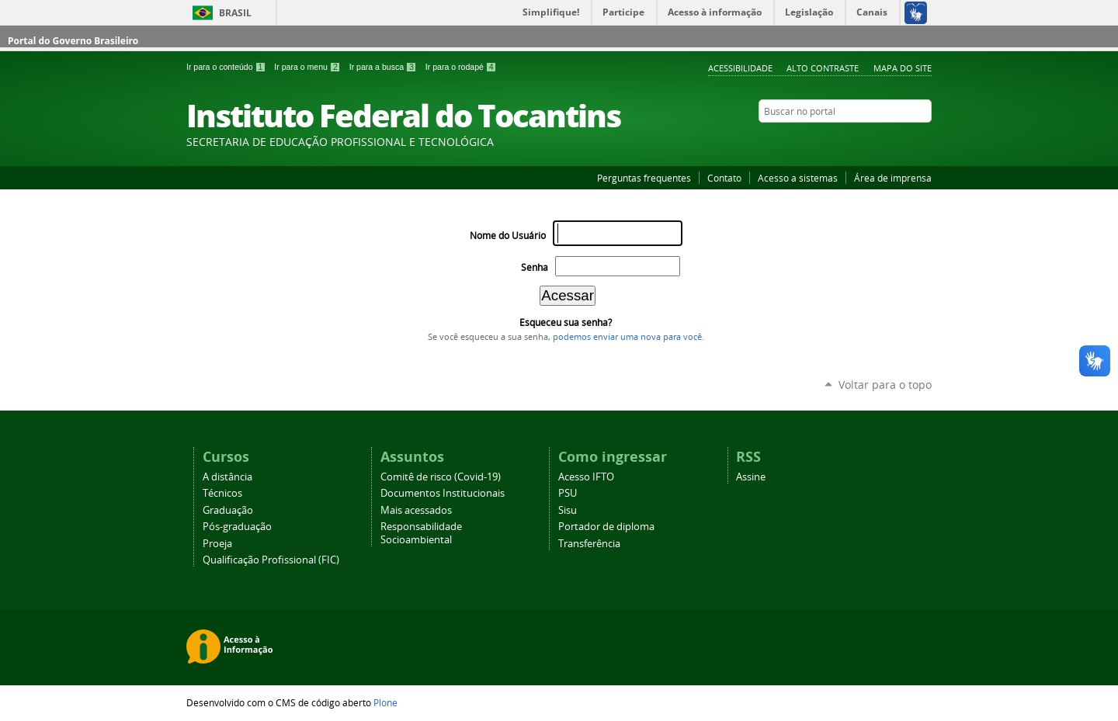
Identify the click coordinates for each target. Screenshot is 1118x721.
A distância (227, 477)
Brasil (235, 12)
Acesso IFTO (586, 477)
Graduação (228, 510)
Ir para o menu (308, 66)
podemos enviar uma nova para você (627, 336)
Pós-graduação (237, 526)
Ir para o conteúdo (227, 66)
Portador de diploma (606, 526)
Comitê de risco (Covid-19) (440, 477)
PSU (567, 493)
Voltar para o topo (885, 384)
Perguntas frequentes (644, 178)
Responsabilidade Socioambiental (421, 533)
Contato (724, 178)
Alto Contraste (822, 68)
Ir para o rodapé (461, 66)
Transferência (589, 543)
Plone (385, 702)
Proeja (217, 543)
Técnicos (222, 493)
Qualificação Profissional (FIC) (271, 560)
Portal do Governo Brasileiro (73, 40)
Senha (534, 267)
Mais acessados (416, 510)
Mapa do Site (902, 68)
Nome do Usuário (508, 235)
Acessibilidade (740, 68)
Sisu (567, 510)
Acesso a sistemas (798, 178)
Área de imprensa (893, 178)
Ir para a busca (384, 66)
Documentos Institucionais (442, 493)
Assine (751, 477)
